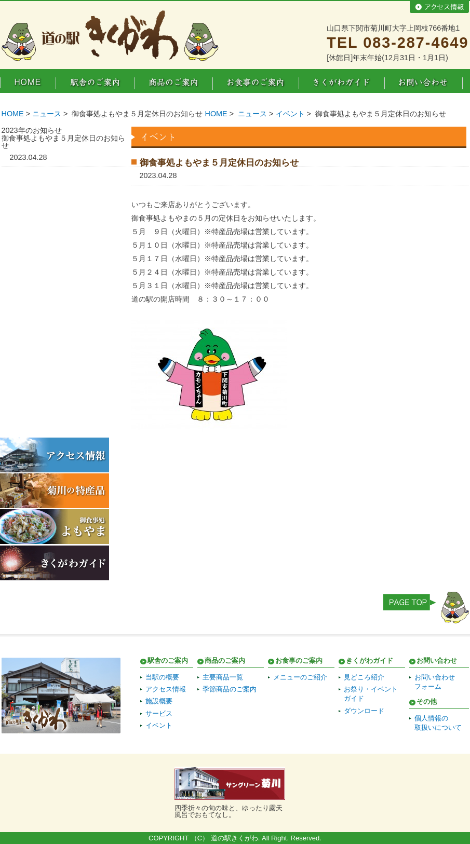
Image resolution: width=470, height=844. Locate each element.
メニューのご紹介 (300, 677)
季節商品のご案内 (230, 689)
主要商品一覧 (223, 677)
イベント (290, 114)
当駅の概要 (162, 677)
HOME (13, 114)
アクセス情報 (165, 689)
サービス (158, 713)
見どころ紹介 (364, 677)
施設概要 (158, 701)
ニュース (46, 114)
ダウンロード (364, 711)
